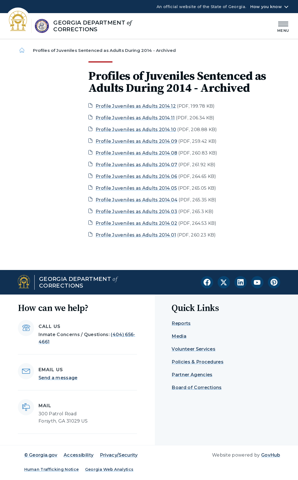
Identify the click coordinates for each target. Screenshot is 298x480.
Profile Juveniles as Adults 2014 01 (136, 235)
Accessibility (78, 455)
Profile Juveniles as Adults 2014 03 (136, 211)
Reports (181, 323)
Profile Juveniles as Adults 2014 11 (135, 117)
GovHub (270, 455)
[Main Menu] (283, 26)
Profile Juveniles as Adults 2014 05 (136, 188)
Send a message (58, 377)
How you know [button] (266, 6)
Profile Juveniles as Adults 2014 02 (136, 223)
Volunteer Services (193, 349)
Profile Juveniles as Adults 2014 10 (136, 129)
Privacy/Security (119, 455)
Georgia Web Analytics (109, 469)
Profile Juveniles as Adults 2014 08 (136, 153)
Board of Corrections (197, 387)
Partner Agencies (192, 374)
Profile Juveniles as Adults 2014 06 (136, 176)
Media (179, 336)
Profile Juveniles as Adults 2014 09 (136, 141)
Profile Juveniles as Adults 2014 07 (136, 164)
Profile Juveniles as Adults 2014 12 (136, 106)
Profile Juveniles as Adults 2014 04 (136, 199)
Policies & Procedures (198, 362)
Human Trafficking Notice (51, 469)
